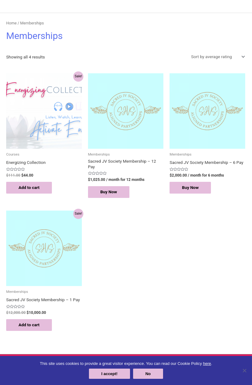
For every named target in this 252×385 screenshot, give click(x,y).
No (148, 373)
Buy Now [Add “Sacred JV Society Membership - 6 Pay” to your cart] (190, 187)
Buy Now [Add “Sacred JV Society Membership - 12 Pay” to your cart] (108, 191)
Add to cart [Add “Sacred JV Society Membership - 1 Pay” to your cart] (29, 324)
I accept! (109, 373)
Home (11, 23)
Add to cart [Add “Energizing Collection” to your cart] (29, 187)
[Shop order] (217, 56)
